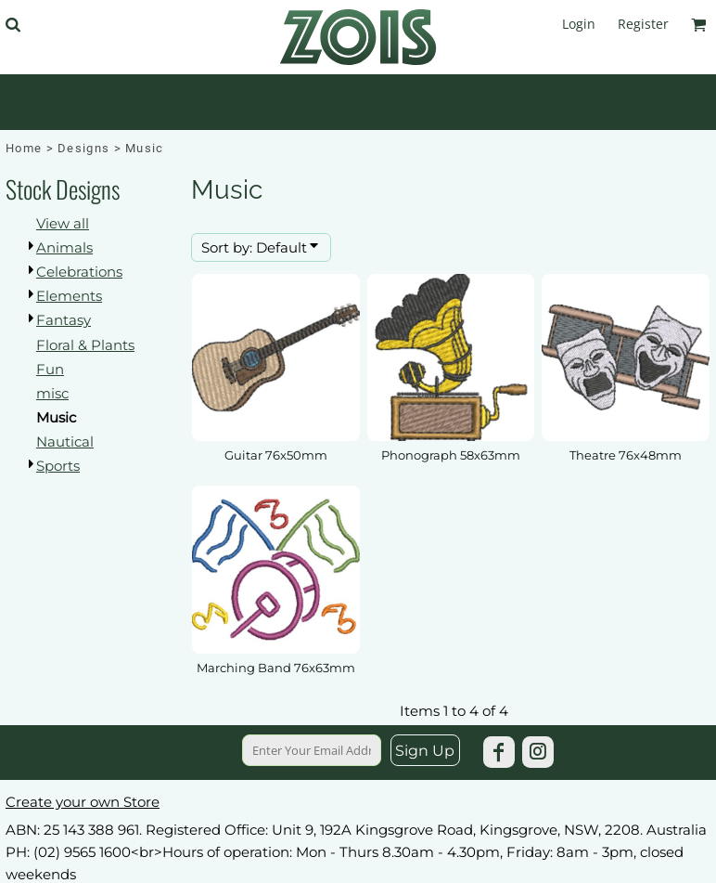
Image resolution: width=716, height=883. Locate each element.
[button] (12, 24)
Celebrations (79, 271)
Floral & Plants (85, 345)
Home (24, 148)
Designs (83, 148)
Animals (64, 247)
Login (578, 23)
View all (62, 223)
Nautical (65, 441)
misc (52, 393)
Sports (58, 465)
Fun (50, 369)
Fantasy (63, 320)
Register (643, 23)
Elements (69, 296)
